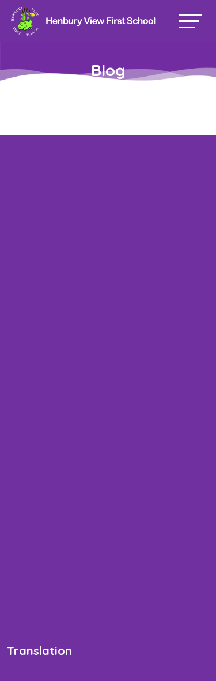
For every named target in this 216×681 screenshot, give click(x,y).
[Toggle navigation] (190, 21)
